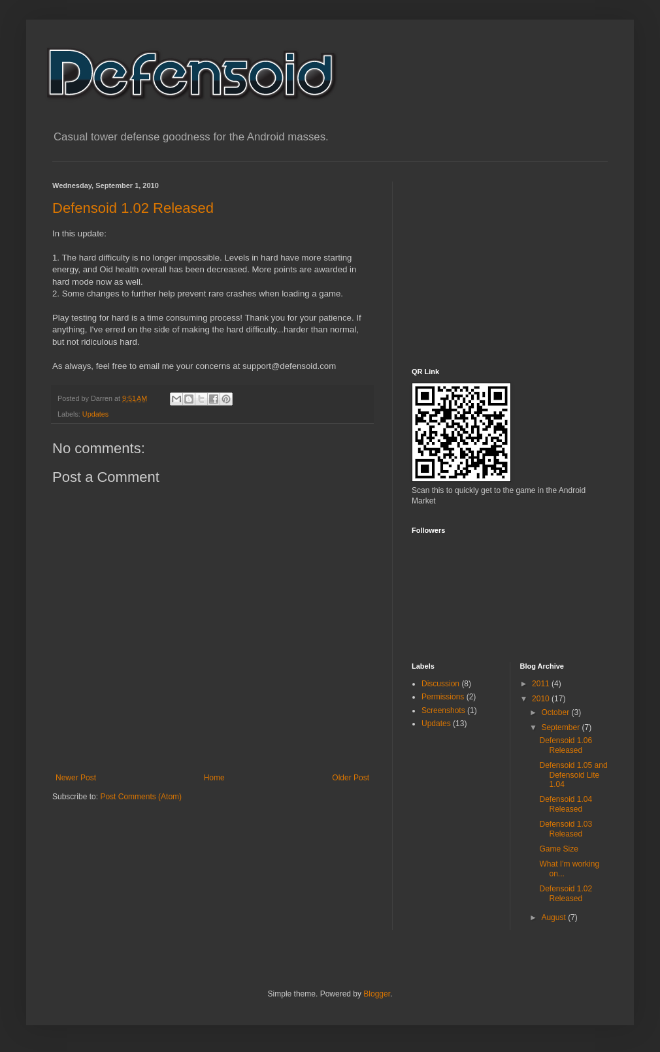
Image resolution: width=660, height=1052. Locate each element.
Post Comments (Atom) (141, 796)
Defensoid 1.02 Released (133, 208)
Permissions (442, 696)
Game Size (558, 848)
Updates (95, 414)
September (561, 727)
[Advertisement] (510, 263)
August (554, 917)
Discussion (440, 683)
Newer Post (76, 777)
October (556, 712)
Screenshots (443, 710)
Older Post (350, 777)
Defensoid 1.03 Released (565, 829)
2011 (542, 683)
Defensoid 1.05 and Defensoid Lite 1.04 (573, 775)
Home (214, 777)
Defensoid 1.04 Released (565, 804)
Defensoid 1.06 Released (565, 745)
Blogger (376, 993)
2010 (542, 698)
